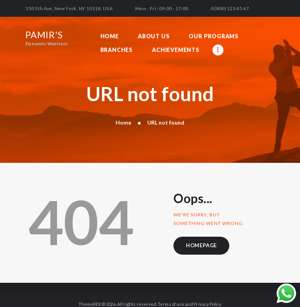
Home (123, 112)
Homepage (201, 235)
